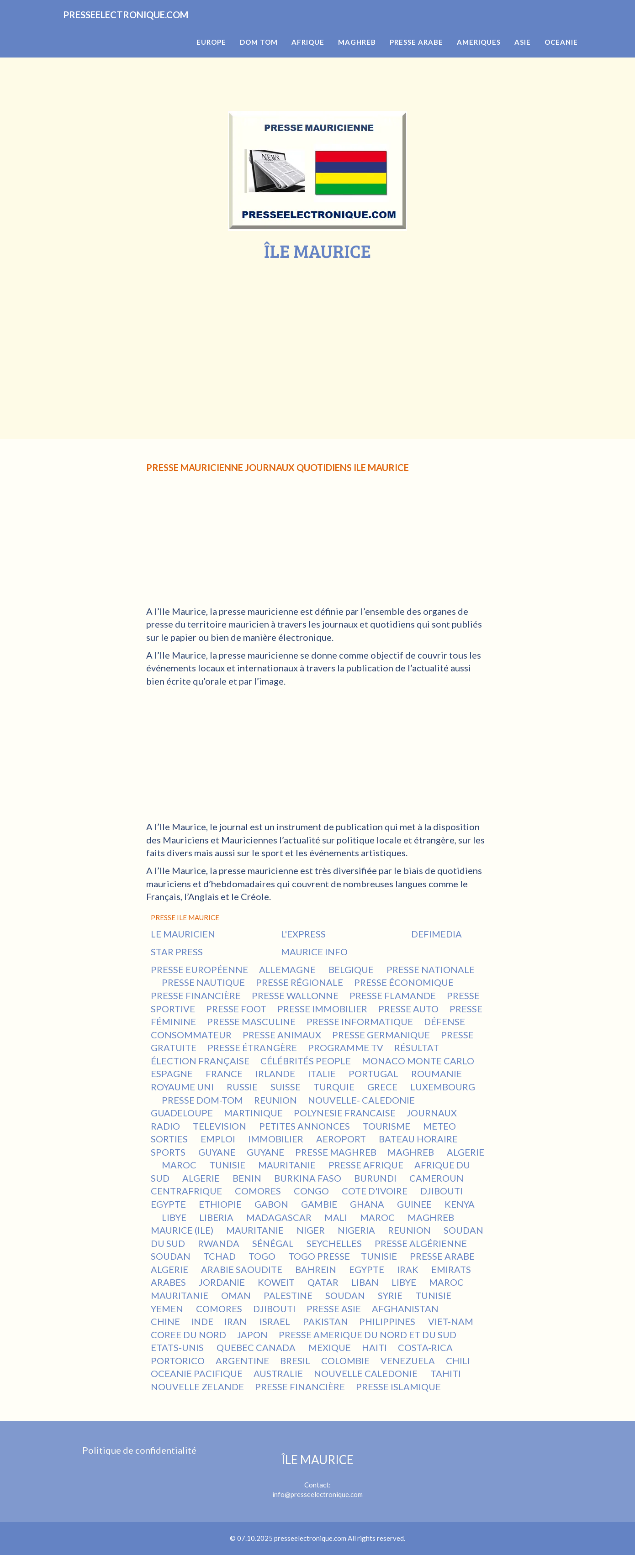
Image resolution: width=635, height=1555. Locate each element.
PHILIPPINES (388, 1321)
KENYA (459, 1204)
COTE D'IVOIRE (375, 1190)
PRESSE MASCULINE (251, 1021)
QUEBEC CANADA (257, 1347)
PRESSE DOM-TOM (202, 1099)
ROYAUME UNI (183, 1086)
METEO (440, 1125)
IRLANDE (276, 1073)
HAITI (374, 1347)
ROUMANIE (437, 1073)
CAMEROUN (437, 1178)
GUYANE (217, 1152)
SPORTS (169, 1152)
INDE (202, 1321)
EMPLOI (219, 1138)
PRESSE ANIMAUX (282, 1034)
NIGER (311, 1230)
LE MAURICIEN (183, 933)
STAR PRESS (177, 951)
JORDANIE (223, 1282)
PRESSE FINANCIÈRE (196, 995)
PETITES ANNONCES (305, 1125)
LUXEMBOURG (442, 1086)
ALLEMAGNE (288, 969)
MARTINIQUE (253, 1112)
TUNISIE (228, 1164)
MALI (336, 1217)
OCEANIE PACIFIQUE (197, 1373)
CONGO (312, 1190)
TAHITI (446, 1373)
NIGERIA (357, 1230)
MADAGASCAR (279, 1217)
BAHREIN (316, 1269)
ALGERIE (465, 1152)
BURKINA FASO (308, 1178)
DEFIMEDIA (436, 933)
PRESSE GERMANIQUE (381, 1034)
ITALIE (323, 1073)
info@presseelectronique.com (317, 1494)
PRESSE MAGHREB (335, 1152)
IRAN (236, 1321)
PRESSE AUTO (408, 1008)
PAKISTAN (325, 1321)
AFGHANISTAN (406, 1308)
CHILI (458, 1360)
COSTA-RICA (426, 1347)
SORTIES (170, 1138)
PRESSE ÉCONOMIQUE (404, 982)
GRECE (383, 1086)
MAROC (180, 1164)
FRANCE (225, 1073)
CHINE (165, 1321)
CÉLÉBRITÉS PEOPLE (305, 1060)
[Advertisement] (317, 329)
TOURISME (387, 1125)
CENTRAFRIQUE (187, 1190)
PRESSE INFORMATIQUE (360, 1021)
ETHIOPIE (221, 1204)
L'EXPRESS (303, 933)
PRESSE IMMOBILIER (322, 1008)
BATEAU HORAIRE (419, 1138)
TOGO (263, 1256)
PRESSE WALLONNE (295, 995)
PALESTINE (289, 1295)
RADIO (166, 1125)
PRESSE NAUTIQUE (203, 982)
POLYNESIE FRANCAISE (345, 1112)
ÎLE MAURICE (317, 1459)
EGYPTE (169, 1204)
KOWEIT (277, 1282)
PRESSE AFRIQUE (365, 1164)
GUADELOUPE (182, 1112)
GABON (272, 1204)
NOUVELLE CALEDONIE (366, 1373)
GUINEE (415, 1204)
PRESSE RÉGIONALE (299, 982)
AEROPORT (342, 1138)
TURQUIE (334, 1086)
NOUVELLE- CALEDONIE (361, 1099)
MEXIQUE (329, 1347)
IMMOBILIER (276, 1138)
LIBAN (366, 1282)
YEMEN (168, 1308)
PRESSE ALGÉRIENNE (421, 1243)
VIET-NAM (451, 1321)
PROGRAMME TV (345, 1047)
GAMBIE (320, 1204)
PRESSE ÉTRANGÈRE (252, 1047)
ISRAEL (275, 1321)
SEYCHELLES (335, 1243)
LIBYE (175, 1217)
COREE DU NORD (188, 1334)
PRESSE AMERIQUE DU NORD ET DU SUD (367, 1334)
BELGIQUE (352, 969)
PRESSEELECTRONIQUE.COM (150, 27)
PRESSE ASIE (334, 1308)
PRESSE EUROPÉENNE (199, 969)
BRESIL (295, 1360)
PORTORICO (178, 1360)
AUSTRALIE (278, 1373)
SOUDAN (171, 1256)
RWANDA (219, 1243)
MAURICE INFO (314, 951)
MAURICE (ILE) (183, 1230)
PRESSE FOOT (236, 1008)
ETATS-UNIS (178, 1347)
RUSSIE (243, 1086)
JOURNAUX (433, 1112)
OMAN (237, 1295)
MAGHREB (411, 1152)
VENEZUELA (408, 1360)
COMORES (259, 1190)
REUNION (275, 1099)
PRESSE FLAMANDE (392, 995)
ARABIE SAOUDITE (242, 1269)
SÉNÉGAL (274, 1243)
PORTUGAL (374, 1073)
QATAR (323, 1282)
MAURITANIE (288, 1164)
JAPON (252, 1334)
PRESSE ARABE (442, 1256)
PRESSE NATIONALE (430, 969)
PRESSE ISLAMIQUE (398, 1386)
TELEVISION (220, 1125)
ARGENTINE (242, 1360)
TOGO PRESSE (319, 1256)
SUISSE (286, 1086)
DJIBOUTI (442, 1190)
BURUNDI (376, 1178)
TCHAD (220, 1256)
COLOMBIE (345, 1360)
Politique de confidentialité (139, 1450)
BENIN (248, 1178)
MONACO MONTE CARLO (418, 1060)
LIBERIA (217, 1217)
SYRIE (391, 1295)
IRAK (408, 1269)
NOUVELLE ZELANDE (197, 1386)
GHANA (368, 1204)
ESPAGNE (173, 1073)
